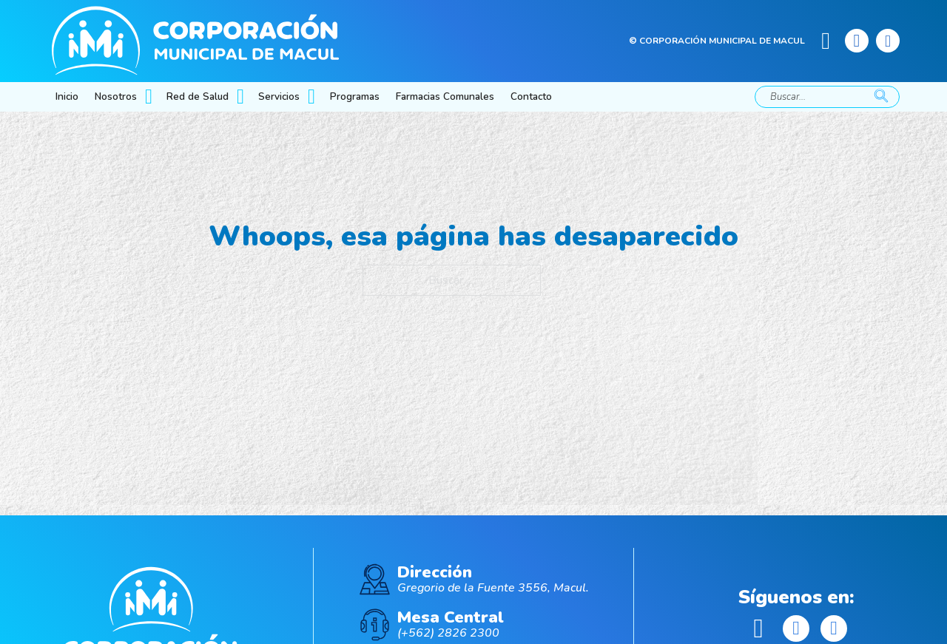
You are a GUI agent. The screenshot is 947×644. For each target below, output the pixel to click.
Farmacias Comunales (445, 96)
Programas (355, 96)
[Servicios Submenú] (313, 97)
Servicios (279, 96)
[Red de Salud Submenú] (242, 97)
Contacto (531, 96)
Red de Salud (197, 96)
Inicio (66, 96)
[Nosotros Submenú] (150, 97)
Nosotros (116, 96)
